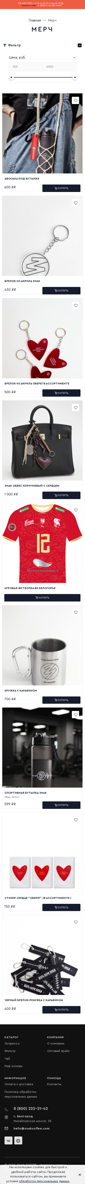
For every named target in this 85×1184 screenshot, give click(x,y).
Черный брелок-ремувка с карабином (34, 1000)
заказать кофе (29, 6)
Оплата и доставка (19, 1084)
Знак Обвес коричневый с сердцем (32, 485)
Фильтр (10, 1051)
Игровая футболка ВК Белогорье (30, 588)
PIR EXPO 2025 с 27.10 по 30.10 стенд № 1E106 (40, 3)
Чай (7, 1058)
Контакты (54, 1084)
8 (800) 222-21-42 (31, 1109)
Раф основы (13, 1066)
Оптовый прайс (58, 1051)
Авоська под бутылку (22, 178)
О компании (55, 1043)
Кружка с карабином (21, 690)
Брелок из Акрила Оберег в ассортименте (37, 383)
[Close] (78, 1174)
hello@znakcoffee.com (32, 1128)
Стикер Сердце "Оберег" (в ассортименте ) (38, 898)
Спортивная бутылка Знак (26, 792)
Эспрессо (12, 1043)
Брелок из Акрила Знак (22, 281)
